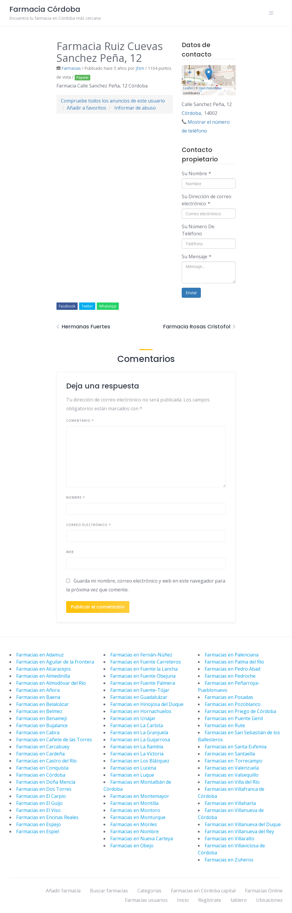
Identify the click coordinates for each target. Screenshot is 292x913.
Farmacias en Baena (38, 697)
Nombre (75, 497)
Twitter (87, 306)
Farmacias (71, 68)
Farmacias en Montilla (134, 803)
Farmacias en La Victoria (136, 753)
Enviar (191, 292)
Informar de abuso (135, 108)
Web (70, 552)
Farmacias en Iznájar (133, 718)
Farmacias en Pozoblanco (233, 704)
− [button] (190, 81)
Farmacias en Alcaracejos (43, 669)
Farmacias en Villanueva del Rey (239, 831)
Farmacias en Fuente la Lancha (144, 669)
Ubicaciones (269, 900)
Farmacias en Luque (132, 775)
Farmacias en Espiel (37, 831)
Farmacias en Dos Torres (43, 789)
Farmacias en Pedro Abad (232, 669)
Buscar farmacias (109, 890)
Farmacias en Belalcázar (42, 704)
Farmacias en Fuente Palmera (142, 683)
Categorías (149, 890)
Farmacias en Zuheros (229, 859)
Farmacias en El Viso (38, 810)
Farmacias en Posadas (229, 697)
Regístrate (209, 900)
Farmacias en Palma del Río (234, 662)
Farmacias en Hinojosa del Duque (146, 704)
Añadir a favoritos (86, 108)
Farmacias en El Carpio (41, 796)
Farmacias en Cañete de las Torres (54, 739)
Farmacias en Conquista (42, 768)
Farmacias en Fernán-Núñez (141, 654)
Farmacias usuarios (146, 900)
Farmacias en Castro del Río (46, 760)
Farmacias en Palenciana (231, 654)
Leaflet (188, 88)
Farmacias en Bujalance (42, 725)
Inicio (183, 900)
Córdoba (191, 113)
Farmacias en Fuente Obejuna (143, 676)
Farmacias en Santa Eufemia (235, 746)
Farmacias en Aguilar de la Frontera (55, 662)
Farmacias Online (264, 890)
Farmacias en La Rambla (136, 746)
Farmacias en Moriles (133, 824)
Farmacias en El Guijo (39, 803)
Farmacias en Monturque (138, 817)
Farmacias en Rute (225, 725)
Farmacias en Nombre (134, 831)
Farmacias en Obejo (131, 845)
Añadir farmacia (63, 890)
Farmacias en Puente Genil (234, 718)
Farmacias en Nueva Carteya (141, 838)
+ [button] (190, 73)
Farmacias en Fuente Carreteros (145, 662)
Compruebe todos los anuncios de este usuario (113, 100)
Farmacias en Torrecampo (233, 760)
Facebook (67, 306)
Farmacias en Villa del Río (232, 782)
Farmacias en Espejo (38, 824)
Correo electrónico (88, 524)
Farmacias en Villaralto (229, 838)
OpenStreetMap (210, 88)
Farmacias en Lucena (133, 768)
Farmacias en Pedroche (230, 676)
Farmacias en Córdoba (40, 775)
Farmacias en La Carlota (136, 725)
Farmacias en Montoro (135, 810)
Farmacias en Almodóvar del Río (51, 683)
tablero (239, 900)
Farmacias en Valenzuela (232, 768)
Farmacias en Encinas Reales (47, 817)
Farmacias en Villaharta (230, 803)
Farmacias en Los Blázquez (139, 760)
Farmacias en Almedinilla (43, 676)
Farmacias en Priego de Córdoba (240, 711)
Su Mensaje (196, 256)
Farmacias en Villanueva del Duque (243, 824)
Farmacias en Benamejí (41, 718)
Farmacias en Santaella (230, 753)
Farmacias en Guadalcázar (138, 697)
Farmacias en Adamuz (40, 654)
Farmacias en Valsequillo (231, 775)
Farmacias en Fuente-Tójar (139, 690)
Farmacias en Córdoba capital (203, 890)
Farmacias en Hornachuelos (140, 711)
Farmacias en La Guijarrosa (140, 739)
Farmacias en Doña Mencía (45, 782)
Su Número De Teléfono (198, 230)
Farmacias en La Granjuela (139, 732)
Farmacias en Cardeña (40, 753)
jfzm (140, 68)
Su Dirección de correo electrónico (206, 200)
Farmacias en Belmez (39, 711)
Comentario (80, 420)
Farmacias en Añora (38, 690)
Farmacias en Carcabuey (42, 746)
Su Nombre (196, 173)
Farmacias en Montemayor (139, 796)
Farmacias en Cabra (37, 732)
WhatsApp (107, 306)
